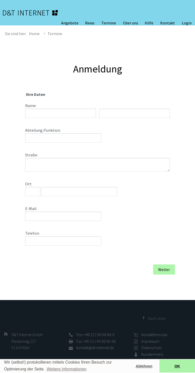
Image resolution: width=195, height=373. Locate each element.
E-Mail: (31, 208)
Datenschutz (151, 347)
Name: (30, 105)
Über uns (130, 22)
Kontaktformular (154, 334)
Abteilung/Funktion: (43, 130)
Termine (108, 22)
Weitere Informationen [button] (67, 369)
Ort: (28, 183)
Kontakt (167, 22)
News (89, 22)
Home (34, 33)
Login (187, 22)
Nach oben (157, 318)
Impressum (150, 341)
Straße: (31, 154)
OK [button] (177, 366)
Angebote (69, 22)
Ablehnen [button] (144, 366)
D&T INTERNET (30, 13)
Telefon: (32, 233)
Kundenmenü (152, 354)
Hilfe (149, 22)
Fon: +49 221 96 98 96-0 (95, 334)
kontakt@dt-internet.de (95, 347)
